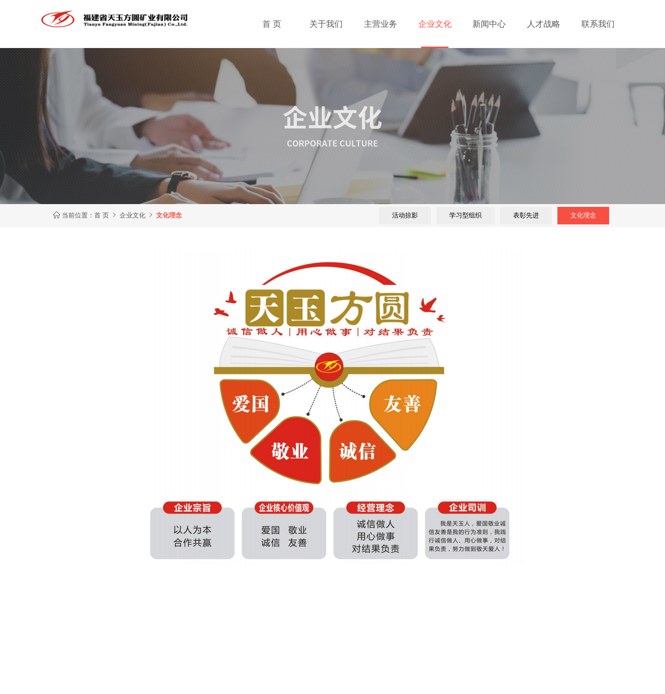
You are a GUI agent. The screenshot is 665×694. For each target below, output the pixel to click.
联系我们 (598, 24)
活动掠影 (405, 215)
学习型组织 (465, 215)
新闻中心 (489, 24)
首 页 (271, 24)
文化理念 (583, 215)
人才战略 (543, 24)
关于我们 (326, 24)
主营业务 (380, 24)
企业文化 (435, 24)
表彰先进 (526, 215)
